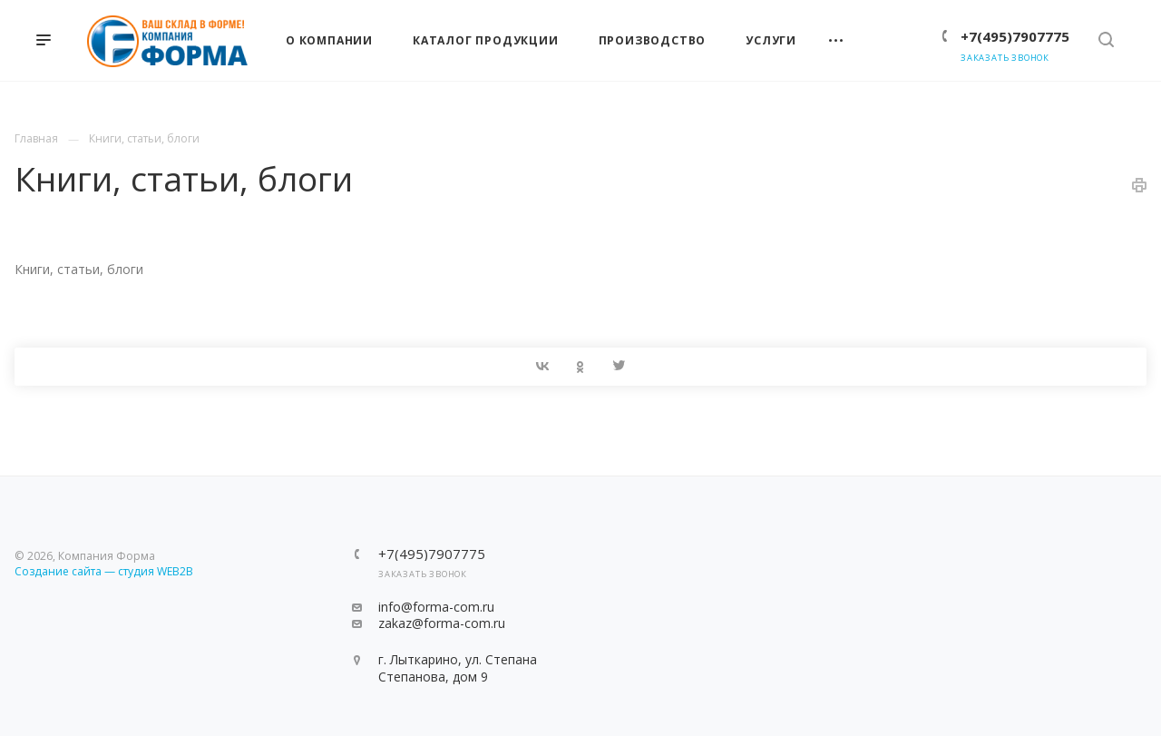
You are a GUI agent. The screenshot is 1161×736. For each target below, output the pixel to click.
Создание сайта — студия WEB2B (104, 571)
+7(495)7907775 (1015, 36)
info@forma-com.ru (436, 606)
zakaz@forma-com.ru (441, 623)
